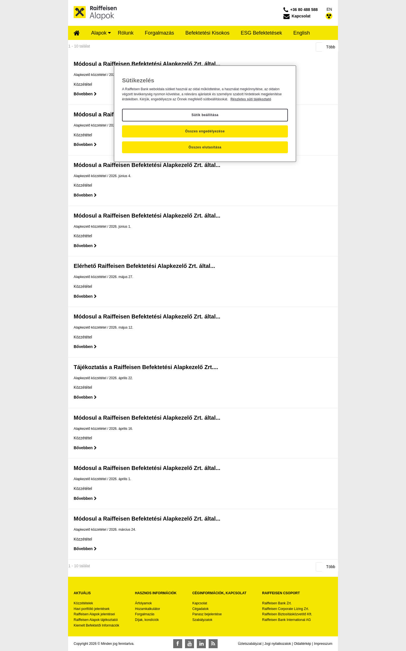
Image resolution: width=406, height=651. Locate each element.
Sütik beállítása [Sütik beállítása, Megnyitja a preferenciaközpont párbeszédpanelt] (204, 115)
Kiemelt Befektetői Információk (96, 625)
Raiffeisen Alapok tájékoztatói (96, 620)
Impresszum (323, 644)
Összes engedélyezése (205, 131)
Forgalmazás (144, 614)
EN (329, 9)
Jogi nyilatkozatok (277, 644)
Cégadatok (200, 609)
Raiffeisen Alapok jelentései (94, 614)
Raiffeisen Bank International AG (286, 620)
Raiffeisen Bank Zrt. (277, 603)
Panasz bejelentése (207, 614)
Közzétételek (83, 603)
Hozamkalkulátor (147, 609)
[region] (205, 113)
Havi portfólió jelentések (91, 609)
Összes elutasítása (204, 147)
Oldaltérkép (302, 644)
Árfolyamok (143, 603)
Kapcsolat (199, 603)
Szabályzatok (202, 620)
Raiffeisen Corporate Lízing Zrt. (285, 609)
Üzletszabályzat (249, 644)
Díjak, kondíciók (147, 620)
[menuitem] (76, 33)
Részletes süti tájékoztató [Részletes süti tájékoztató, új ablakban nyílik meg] (251, 99)
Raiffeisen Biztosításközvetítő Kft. (287, 614)
